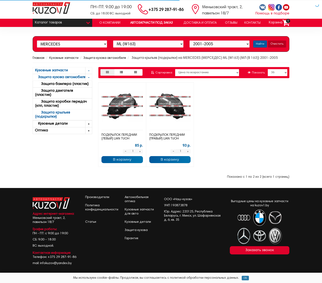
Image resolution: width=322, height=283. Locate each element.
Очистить (276, 44)
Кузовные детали (63, 124)
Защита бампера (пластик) (62, 84)
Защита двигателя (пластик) (54, 93)
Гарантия (131, 238)
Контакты (252, 22)
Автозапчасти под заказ (151, 22)
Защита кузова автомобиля (104, 58)
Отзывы (231, 22)
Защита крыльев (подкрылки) (52, 115)
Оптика (63, 130)
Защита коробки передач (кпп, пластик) (61, 104)
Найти (260, 44)
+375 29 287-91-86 (166, 10)
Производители (97, 197)
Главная (38, 58)
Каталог (62, 22)
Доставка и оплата (200, 22)
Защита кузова (136, 230)
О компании (109, 22)
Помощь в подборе (272, 13)
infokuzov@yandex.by (56, 263)
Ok (245, 278)
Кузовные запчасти (63, 58)
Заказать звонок (259, 250)
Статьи (90, 222)
